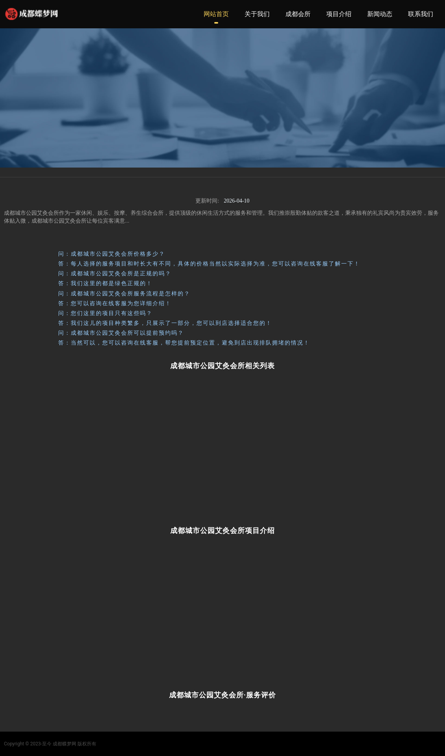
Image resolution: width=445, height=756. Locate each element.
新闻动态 (379, 14)
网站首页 (216, 14)
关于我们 (257, 14)
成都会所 (298, 14)
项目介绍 (338, 14)
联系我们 (420, 14)
